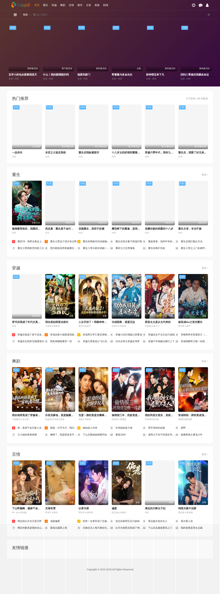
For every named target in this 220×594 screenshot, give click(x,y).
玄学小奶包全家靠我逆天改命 (25, 74)
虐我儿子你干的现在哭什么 (159, 434)
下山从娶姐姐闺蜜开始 (92, 434)
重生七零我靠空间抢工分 (28, 248)
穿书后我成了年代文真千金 (27, 322)
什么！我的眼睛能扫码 (56, 74)
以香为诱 (84, 508)
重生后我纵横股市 (89, 152)
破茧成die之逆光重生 (190, 322)
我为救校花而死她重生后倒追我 (61, 248)
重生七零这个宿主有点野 (61, 241)
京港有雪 (50, 508)
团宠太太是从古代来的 (158, 322)
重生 (45, 5)
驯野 (180, 427)
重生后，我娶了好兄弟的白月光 (196, 152)
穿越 (54, 5)
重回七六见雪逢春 (122, 248)
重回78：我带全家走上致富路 (28, 241)
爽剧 (62, 5)
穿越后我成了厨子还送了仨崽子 (28, 334)
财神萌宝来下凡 (155, 74)
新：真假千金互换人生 (27, 427)
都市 (79, 5)
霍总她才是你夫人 (155, 521)
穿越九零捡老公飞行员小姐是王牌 (93, 341)
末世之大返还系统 (55, 152)
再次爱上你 (184, 521)
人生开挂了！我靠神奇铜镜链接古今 (99, 322)
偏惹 (114, 508)
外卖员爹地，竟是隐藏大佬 (60, 415)
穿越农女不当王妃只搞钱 (159, 334)
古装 (88, 5)
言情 (71, 5)
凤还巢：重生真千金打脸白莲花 (63, 228)
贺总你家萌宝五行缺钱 (125, 521)
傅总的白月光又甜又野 (27, 521)
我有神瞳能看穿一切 (58, 341)
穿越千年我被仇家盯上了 (159, 341)
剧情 (105, 5)
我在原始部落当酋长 (56, 322)
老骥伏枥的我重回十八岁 (159, 228)
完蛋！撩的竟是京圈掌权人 (94, 415)
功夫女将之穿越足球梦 (125, 341)
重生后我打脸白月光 (188, 241)
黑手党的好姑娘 (154, 427)
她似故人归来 (87, 427)
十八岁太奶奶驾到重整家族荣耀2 (130, 152)
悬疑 (97, 5)
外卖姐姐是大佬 (121, 427)
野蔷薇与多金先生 (122, 74)
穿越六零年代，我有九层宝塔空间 (164, 152)
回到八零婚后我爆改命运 (194, 74)
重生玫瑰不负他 (154, 248)
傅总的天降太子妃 (155, 508)
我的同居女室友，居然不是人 (161, 415)
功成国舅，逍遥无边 (123, 322)
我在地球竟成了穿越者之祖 (27, 415)
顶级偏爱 (52, 521)
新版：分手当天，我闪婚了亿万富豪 (61, 427)
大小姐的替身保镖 (24, 434)
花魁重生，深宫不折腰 (91, 228)
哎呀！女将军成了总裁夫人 (93, 521)
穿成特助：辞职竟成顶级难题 (195, 415)
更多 (205, 174)
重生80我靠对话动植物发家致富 (93, 241)
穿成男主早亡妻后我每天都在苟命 (93, 334)
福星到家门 (83, 74)
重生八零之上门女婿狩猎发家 (191, 248)
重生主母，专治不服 (189, 228)
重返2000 (118, 434)
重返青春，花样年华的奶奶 (159, 241)
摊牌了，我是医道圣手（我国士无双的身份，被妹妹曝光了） (61, 434)
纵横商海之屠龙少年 (188, 434)
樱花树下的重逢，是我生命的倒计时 (132, 228)
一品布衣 (17, 152)
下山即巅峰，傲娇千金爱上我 (29, 508)
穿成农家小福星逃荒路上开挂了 (61, 334)
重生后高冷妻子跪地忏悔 (126, 241)
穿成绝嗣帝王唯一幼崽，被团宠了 (191, 341)
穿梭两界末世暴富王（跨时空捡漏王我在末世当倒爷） (191, 334)
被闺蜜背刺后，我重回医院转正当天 (32, 228)
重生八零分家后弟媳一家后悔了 (93, 248)
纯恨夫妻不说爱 (187, 508)
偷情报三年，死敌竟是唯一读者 (130, 415)
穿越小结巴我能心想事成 (126, 334)
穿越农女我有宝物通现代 (28, 341)
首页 (37, 5)
